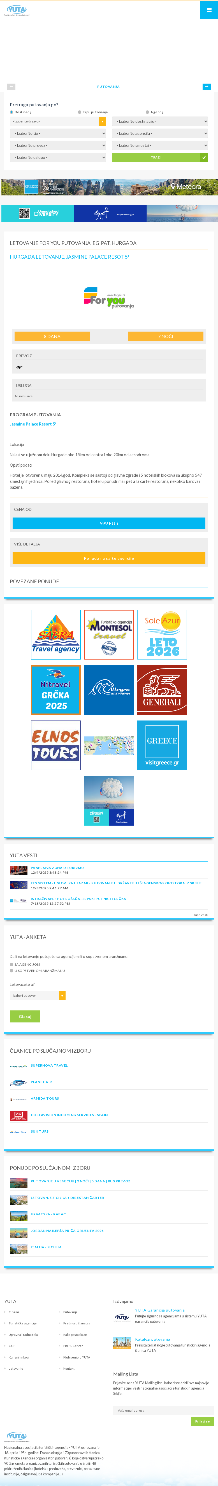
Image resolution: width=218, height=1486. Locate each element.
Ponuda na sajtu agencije (109, 558)
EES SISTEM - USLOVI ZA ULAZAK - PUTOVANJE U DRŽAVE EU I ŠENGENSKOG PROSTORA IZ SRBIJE (116, 883)
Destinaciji (23, 112)
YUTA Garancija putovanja (160, 1310)
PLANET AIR (41, 1082)
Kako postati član (75, 1334)
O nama (14, 1312)
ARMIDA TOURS (45, 1098)
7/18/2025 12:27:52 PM (50, 903)
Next (207, 87)
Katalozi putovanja (152, 1339)
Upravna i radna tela (23, 1334)
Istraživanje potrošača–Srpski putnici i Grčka (78, 899)
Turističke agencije (23, 1323)
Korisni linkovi (19, 1357)
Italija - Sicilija (46, 1247)
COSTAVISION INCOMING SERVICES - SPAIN (69, 1115)
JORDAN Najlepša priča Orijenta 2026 (67, 1231)
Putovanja (70, 1312)
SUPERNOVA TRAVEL (49, 1065)
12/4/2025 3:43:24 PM (49, 872)
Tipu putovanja (95, 112)
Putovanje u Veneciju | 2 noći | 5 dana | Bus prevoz (80, 1181)
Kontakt (69, 1368)
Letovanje (16, 1368)
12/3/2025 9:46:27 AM (49, 888)
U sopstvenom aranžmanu (40, 970)
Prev (11, 87)
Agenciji (157, 112)
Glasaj (25, 1016)
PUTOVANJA (108, 86)
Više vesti (201, 915)
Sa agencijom (27, 964)
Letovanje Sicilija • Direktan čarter (67, 1198)
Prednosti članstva (77, 1323)
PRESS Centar (73, 1346)
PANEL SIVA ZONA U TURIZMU (57, 868)
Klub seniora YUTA (76, 1357)
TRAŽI (156, 157)
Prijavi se (202, 1421)
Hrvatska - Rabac (48, 1214)
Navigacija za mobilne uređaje (209, 10)
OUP (12, 1346)
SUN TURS (40, 1131)
